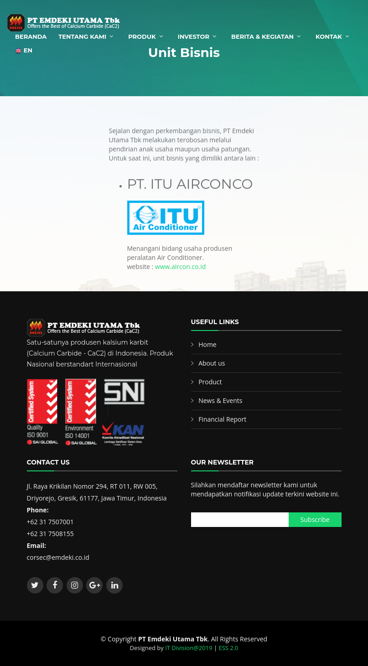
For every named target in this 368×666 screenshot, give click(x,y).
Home (207, 344)
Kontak (329, 36)
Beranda (31, 36)
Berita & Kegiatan (262, 36)
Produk (142, 36)
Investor (193, 36)
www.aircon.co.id (180, 272)
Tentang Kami (82, 36)
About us (211, 363)
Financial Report (222, 419)
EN (23, 50)
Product (210, 381)
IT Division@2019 (188, 648)
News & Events (220, 400)
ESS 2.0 (228, 648)
